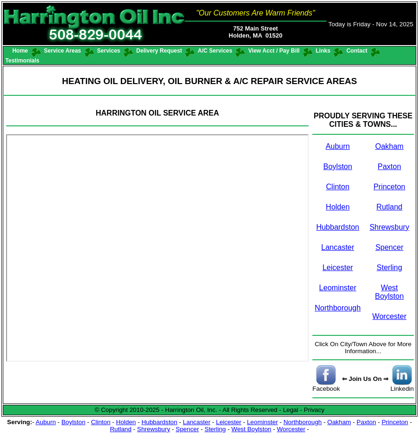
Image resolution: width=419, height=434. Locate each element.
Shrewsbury (389, 227)
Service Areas (62, 50)
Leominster (337, 288)
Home (20, 50)
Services (108, 50)
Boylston (337, 166)
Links (323, 50)
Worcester (389, 316)
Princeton (389, 187)
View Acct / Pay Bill (274, 50)
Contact (357, 50)
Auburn (338, 146)
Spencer (389, 247)
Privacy (314, 409)
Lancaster (337, 247)
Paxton (389, 166)
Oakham (389, 146)
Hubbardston (337, 227)
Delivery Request (159, 50)
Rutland (389, 207)
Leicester (337, 267)
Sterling (389, 267)
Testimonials (22, 60)
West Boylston (389, 292)
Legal (290, 409)
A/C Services (215, 50)
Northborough (338, 308)
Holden (338, 207)
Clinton (337, 187)
